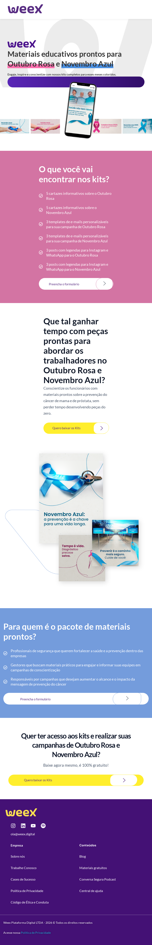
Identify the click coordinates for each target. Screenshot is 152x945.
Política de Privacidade (36, 932)
